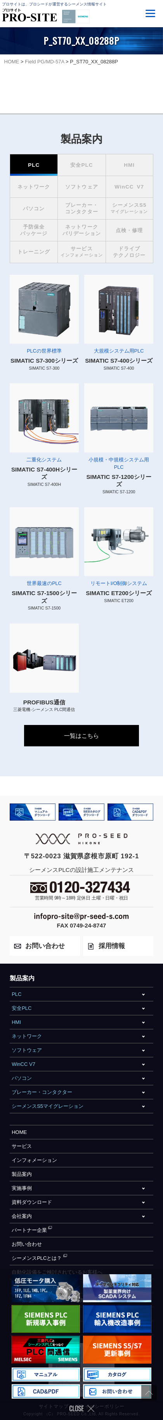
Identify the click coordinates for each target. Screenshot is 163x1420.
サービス (22, 1146)
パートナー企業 (29, 1230)
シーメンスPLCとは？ (37, 1258)
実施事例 (22, 1188)
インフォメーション (34, 1160)
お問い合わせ (27, 1244)
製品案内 (22, 1174)
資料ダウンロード (32, 1202)
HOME (19, 1132)
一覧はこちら (81, 735)
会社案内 (22, 1216)
